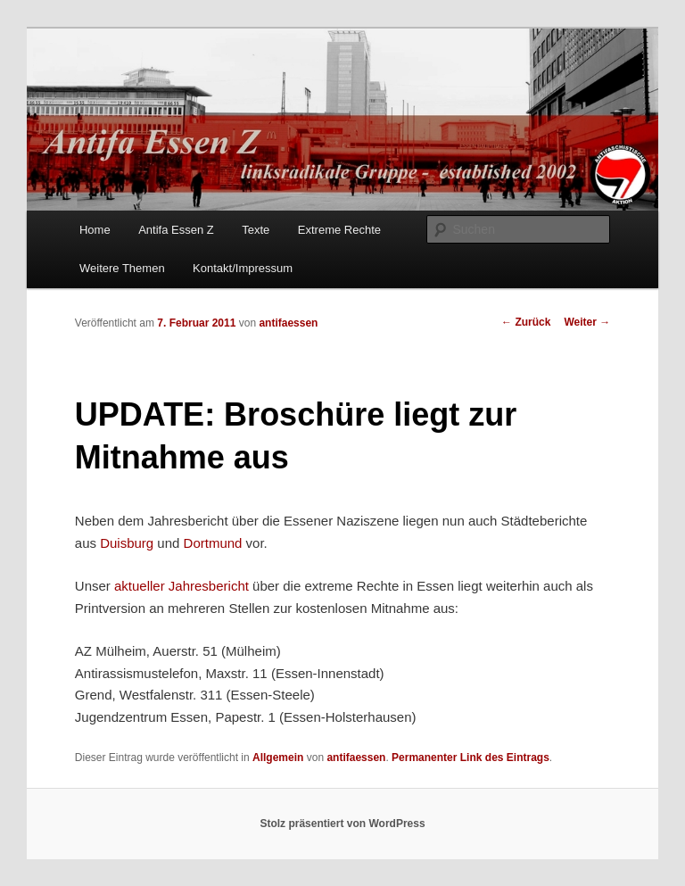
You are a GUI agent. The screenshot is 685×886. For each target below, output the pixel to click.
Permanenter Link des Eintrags (470, 757)
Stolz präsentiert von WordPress (342, 823)
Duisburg (126, 543)
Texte (255, 229)
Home (95, 229)
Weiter (587, 322)
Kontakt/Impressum (243, 268)
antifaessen (288, 323)
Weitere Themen (122, 268)
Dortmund (215, 543)
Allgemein (277, 757)
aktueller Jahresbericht (181, 585)
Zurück (525, 322)
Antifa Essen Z (176, 229)
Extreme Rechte (339, 229)
